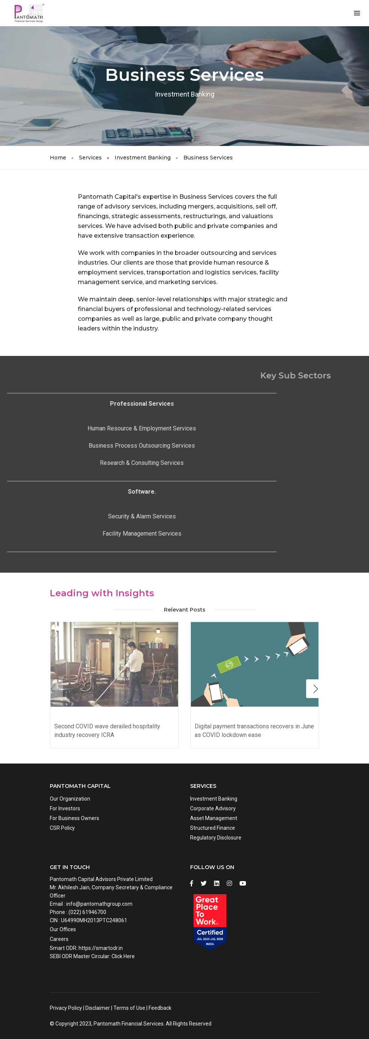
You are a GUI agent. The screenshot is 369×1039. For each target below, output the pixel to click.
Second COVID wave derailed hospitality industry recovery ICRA (107, 730)
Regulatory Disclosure (215, 838)
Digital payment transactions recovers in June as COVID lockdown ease (254, 730)
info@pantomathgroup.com (99, 904)
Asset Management (213, 818)
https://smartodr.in (101, 948)
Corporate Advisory (213, 808)
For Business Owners (74, 818)
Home (58, 157)
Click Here (123, 956)
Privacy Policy (66, 1008)
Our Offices (63, 929)
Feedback (160, 1008)
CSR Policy (62, 828)
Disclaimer (97, 1008)
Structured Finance (212, 828)
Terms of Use (129, 1008)
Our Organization (70, 799)
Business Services (208, 157)
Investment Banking (143, 157)
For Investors (65, 808)
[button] (315, 688)
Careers (59, 939)
